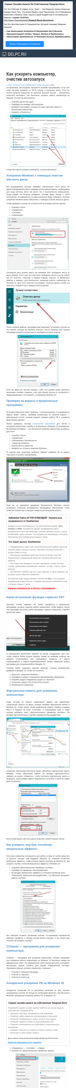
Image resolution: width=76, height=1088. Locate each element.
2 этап (9, 85)
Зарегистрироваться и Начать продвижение (32, 588)
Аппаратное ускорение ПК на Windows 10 (35, 983)
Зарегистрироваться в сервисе (25, 1042)
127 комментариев (41, 85)
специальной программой (43, 424)
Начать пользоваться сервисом (24, 44)
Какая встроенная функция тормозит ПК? (35, 597)
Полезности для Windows (23, 85)
